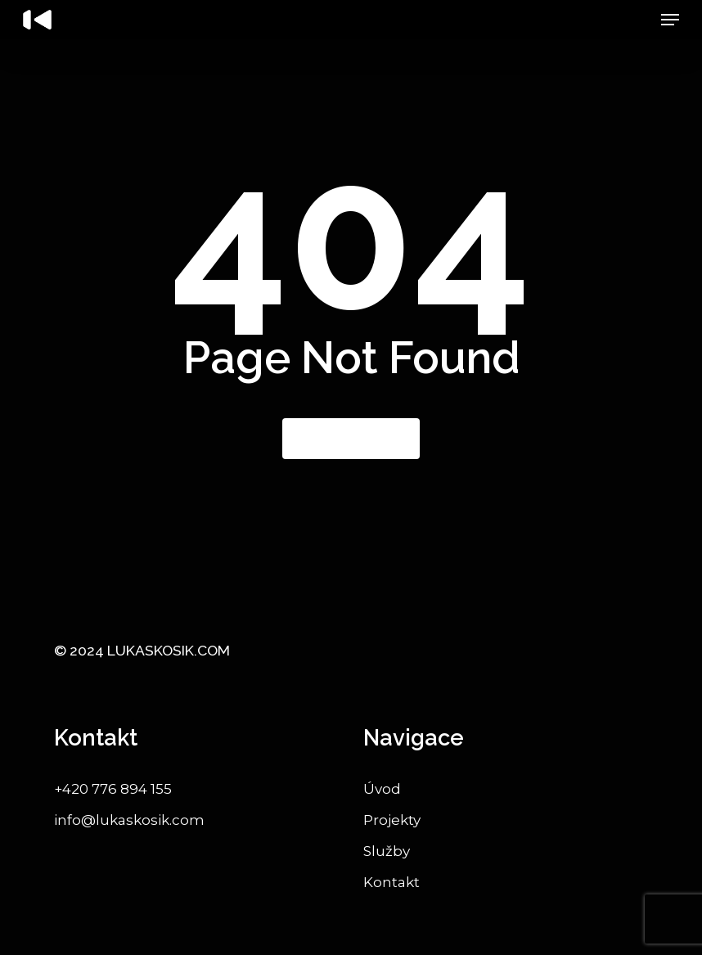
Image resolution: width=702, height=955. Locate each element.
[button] (670, 19)
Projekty (392, 820)
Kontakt (391, 882)
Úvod (382, 789)
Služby (386, 851)
